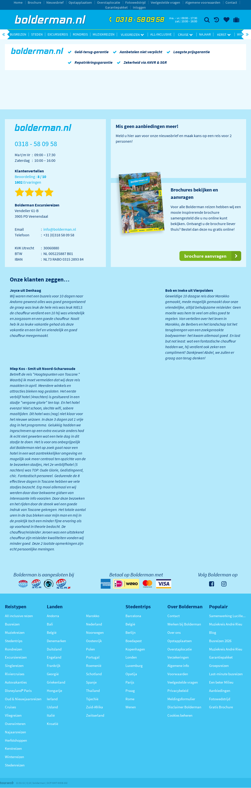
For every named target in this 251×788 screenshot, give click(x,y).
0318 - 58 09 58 (136, 20)
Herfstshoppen (16, 740)
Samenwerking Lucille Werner (227, 615)
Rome (130, 699)
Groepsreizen (219, 665)
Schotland (94, 674)
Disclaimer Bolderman (184, 707)
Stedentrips (13, 640)
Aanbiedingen (219, 690)
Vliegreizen (132, 34)
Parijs (130, 682)
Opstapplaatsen (80, 2)
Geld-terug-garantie (87, 51)
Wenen (131, 707)
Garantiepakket (116, 7)
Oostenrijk (94, 640)
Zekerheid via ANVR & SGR (141, 62)
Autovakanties (16, 682)
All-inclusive (161, 34)
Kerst (224, 34)
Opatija (131, 674)
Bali (50, 624)
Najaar (205, 34)
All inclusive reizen (19, 615)
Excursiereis (58, 34)
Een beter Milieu (221, 682)
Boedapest (134, 640)
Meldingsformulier (181, 699)
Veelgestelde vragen (165, 2)
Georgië (53, 674)
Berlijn (131, 632)
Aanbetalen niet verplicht (136, 51)
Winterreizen (14, 756)
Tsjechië (92, 699)
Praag (130, 690)
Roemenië (93, 665)
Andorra (53, 615)
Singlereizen (14, 665)
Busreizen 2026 (220, 640)
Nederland (94, 624)
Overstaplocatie (108, 2)
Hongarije (54, 690)
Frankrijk (53, 665)
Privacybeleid (177, 690)
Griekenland (56, 682)
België (51, 632)
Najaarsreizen (15, 732)
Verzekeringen (178, 657)
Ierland (52, 699)
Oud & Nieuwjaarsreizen (23, 699)
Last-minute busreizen (226, 674)
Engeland (54, 657)
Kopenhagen (135, 649)
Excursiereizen (16, 657)
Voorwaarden (177, 674)
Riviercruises (14, 674)
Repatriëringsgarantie (89, 62)
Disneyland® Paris (18, 690)
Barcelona (133, 615)
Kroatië (52, 723)
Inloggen (139, 7)
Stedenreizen (15, 765)
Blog (212, 632)
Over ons (174, 632)
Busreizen (18, 34)
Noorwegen (95, 632)
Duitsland (54, 649)
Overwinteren (15, 723)
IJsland (52, 707)
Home (18, 2)
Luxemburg (134, 665)
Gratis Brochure (221, 707)
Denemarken (56, 640)
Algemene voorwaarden (202, 2)
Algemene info (178, 665)
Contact (231, 2)
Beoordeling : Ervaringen (30, 179)
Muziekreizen (103, 34)
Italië (51, 715)
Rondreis (80, 34)
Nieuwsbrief (54, 2)
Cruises (10, 707)
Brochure (34, 2)
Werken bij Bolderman (184, 624)
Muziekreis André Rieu (225, 624)
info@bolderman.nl (59, 229)
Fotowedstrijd (135, 2)
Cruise (185, 34)
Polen (90, 649)
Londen (131, 657)
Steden (37, 34)
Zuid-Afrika (94, 707)
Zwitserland (95, 715)
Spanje (91, 682)
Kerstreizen (13, 748)
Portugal (93, 657)
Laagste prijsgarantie (187, 51)
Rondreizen (13, 649)
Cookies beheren (179, 715)
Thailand (93, 690)
